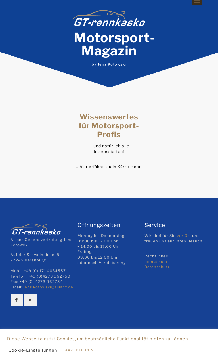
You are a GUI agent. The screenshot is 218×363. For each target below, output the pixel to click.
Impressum (155, 261)
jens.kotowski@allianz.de (48, 287)
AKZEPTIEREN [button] (79, 350)
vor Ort (184, 235)
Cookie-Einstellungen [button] (33, 350)
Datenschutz (157, 267)
